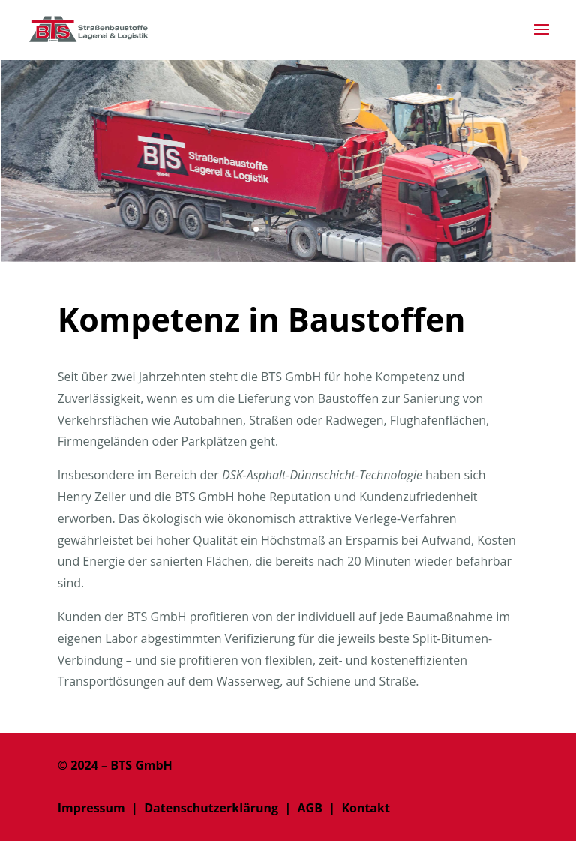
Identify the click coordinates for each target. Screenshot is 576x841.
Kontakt (365, 808)
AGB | (317, 808)
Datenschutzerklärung (211, 808)
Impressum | (101, 808)
